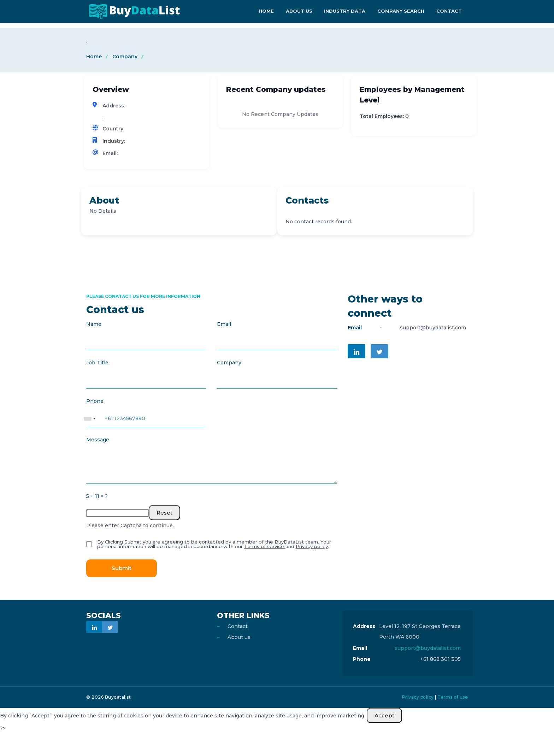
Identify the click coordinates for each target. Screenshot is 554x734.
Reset (164, 513)
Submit (121, 568)
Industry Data (348, 11)
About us (239, 637)
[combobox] (89, 415)
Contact (449, 11)
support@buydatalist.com (433, 328)
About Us (303, 11)
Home (272, 11)
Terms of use (452, 697)
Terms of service (264, 547)
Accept (384, 715)
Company (124, 56)
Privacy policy (311, 547)
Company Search (402, 11)
